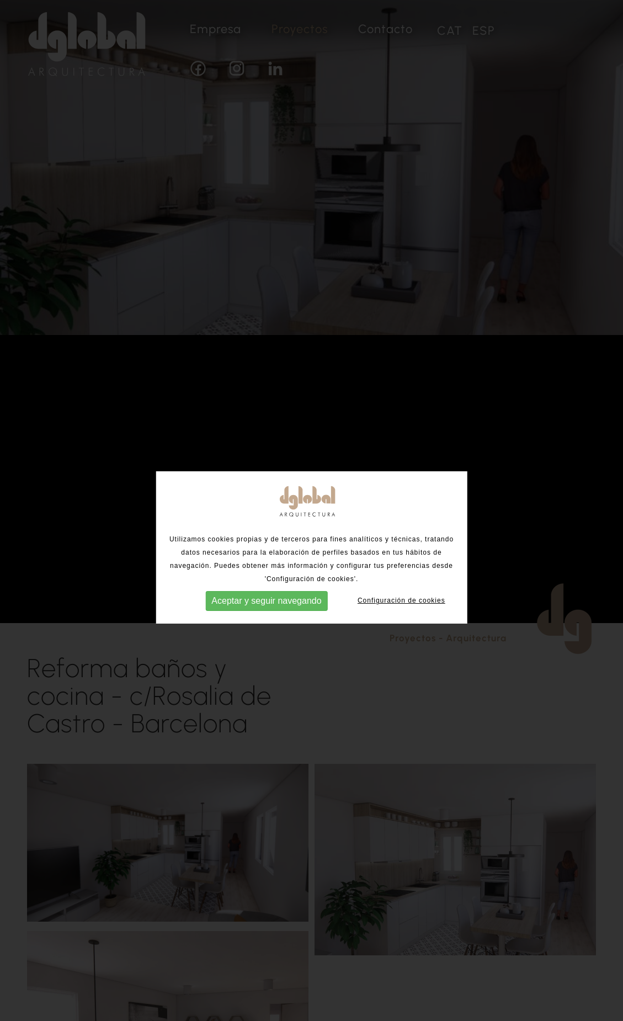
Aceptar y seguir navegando (266, 608)
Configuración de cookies (401, 609)
